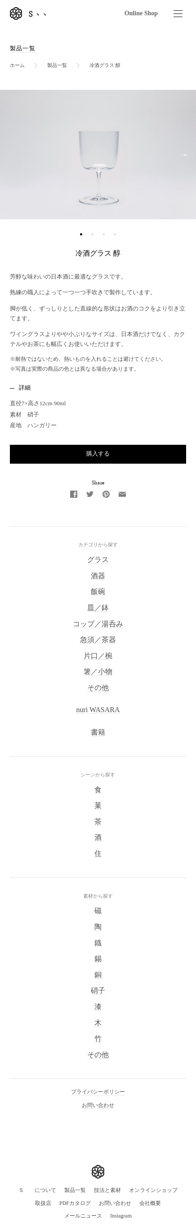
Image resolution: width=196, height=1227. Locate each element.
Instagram (121, 1216)
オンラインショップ (153, 1190)
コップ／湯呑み (98, 624)
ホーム (17, 65)
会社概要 (150, 1203)
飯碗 (98, 591)
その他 (98, 687)
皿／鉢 (98, 607)
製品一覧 (23, 48)
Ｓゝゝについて (37, 1190)
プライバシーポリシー (98, 1092)
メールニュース (83, 1216)
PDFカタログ (75, 1203)
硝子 (98, 990)
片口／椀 (98, 656)
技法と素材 (107, 1190)
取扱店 (43, 1203)
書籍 (98, 732)
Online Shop (141, 13)
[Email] (122, 494)
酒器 (98, 576)
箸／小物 (98, 671)
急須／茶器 (98, 639)
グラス (98, 559)
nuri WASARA (98, 709)
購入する (98, 453)
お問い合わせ (98, 1105)
